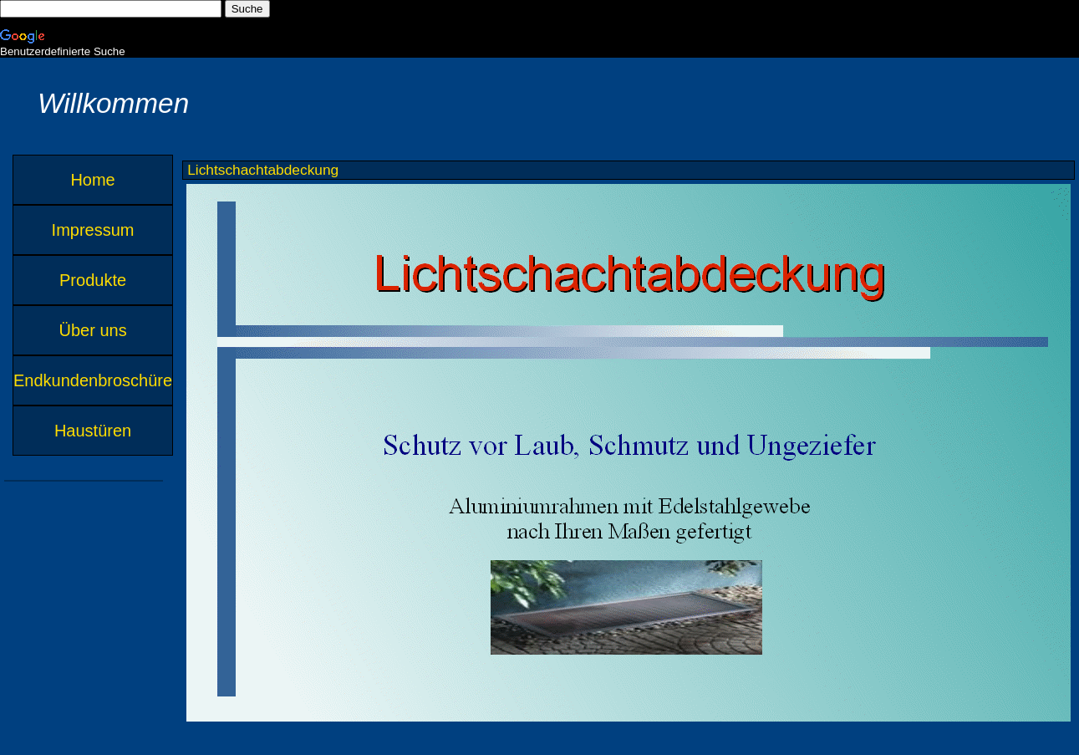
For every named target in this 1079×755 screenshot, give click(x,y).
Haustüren (92, 430)
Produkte (92, 280)
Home (92, 180)
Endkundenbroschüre (92, 380)
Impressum (93, 230)
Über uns (92, 330)
